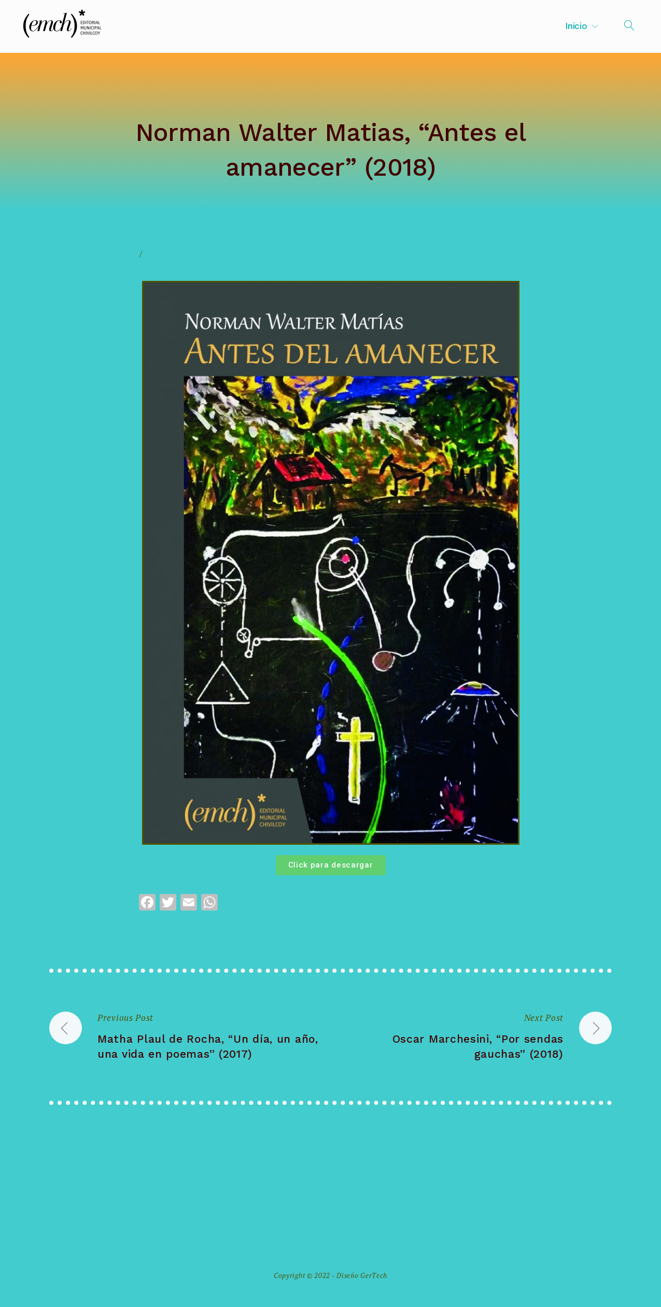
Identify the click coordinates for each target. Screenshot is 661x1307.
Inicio (576, 26)
